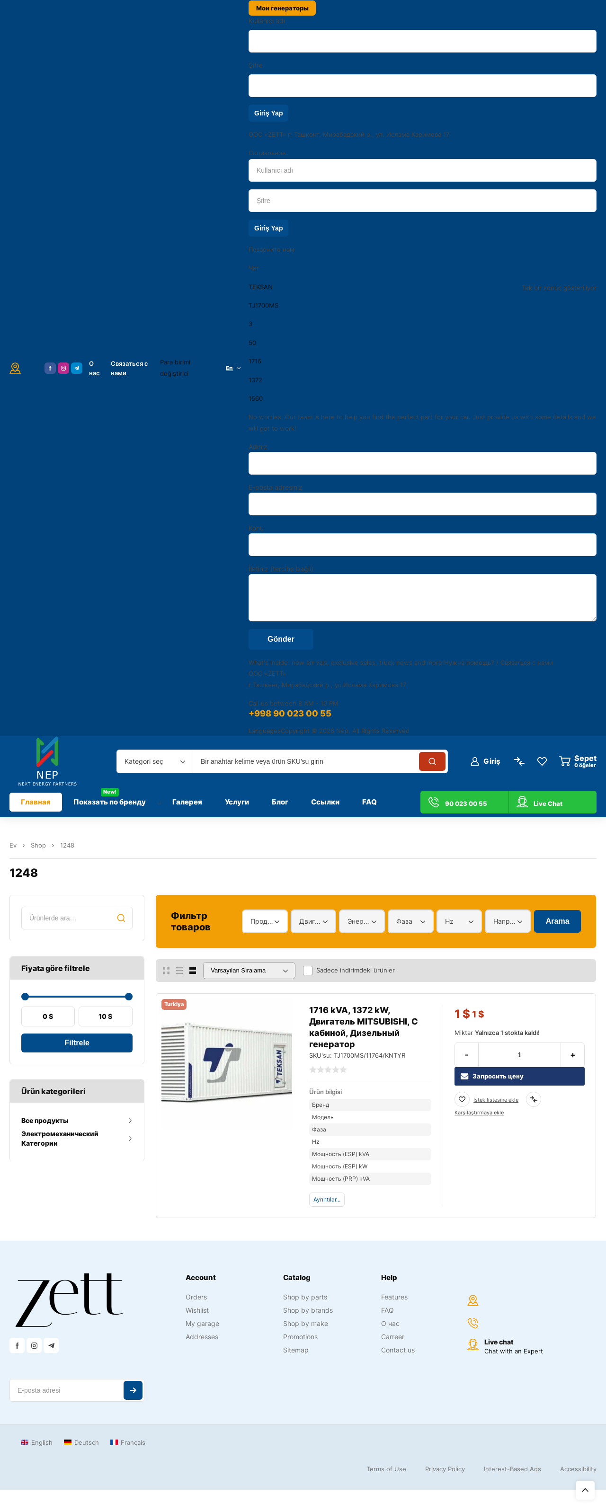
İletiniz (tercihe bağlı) (423, 593)
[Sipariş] (249, 970)
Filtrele (76, 1043)
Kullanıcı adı (267, 21)
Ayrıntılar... (326, 1199)
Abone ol (133, 1390)
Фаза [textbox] (404, 921)
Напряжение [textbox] (505, 921)
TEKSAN (261, 287)
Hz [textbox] (449, 921)
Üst (585, 1490)
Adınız (423, 458)
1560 (256, 398)
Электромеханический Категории (59, 1138)
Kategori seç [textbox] (144, 761)
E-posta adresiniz (423, 499)
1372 (255, 380)
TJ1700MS (263, 305)
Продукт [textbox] (262, 921)
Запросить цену (492, 1076)
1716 (255, 361)
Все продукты (45, 1120)
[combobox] (155, 761)
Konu (423, 540)
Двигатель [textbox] (311, 921)
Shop (38, 845)
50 (252, 342)
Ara (121, 918)
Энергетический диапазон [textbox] (360, 921)
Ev (13, 845)
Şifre (256, 65)
